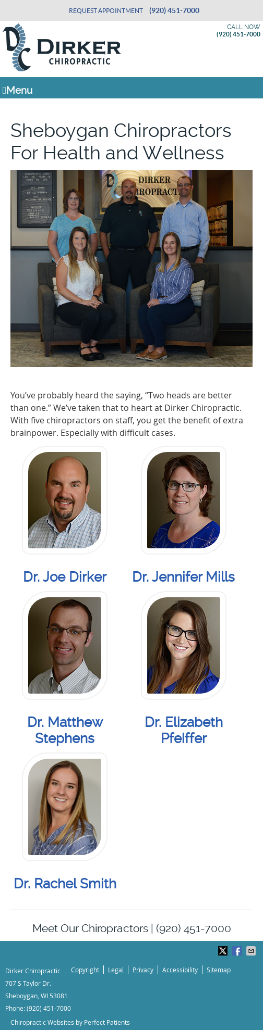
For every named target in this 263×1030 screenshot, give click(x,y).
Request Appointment (106, 10)
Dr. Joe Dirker (64, 577)
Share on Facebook (238, 951)
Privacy (143, 969)
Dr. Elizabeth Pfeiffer (184, 730)
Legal (116, 969)
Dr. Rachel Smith (65, 883)
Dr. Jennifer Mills (183, 577)
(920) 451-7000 (174, 10)
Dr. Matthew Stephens (65, 730)
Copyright (85, 969)
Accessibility (180, 969)
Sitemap (219, 969)
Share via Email (252, 951)
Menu (17, 90)
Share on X (224, 951)
